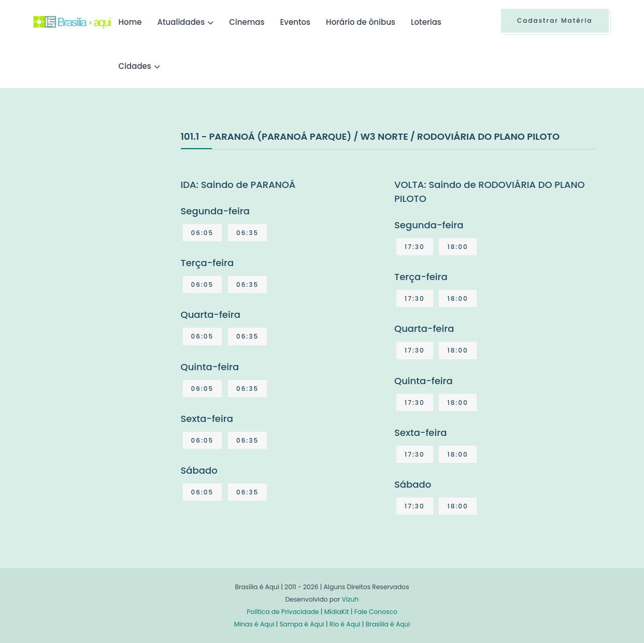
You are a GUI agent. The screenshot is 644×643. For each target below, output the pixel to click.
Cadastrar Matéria (555, 20)
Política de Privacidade (283, 611)
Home (130, 22)
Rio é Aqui (345, 624)
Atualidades (181, 22)
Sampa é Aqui (301, 624)
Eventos (295, 22)
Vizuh (350, 599)
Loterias (426, 22)
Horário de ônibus (360, 22)
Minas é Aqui (254, 624)
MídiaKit (336, 611)
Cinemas (246, 22)
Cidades (135, 66)
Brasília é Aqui (388, 624)
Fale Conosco (375, 611)
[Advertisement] (111, 206)
